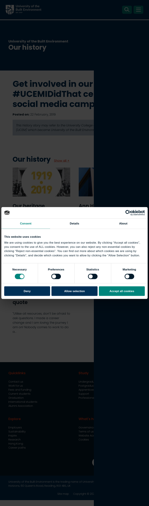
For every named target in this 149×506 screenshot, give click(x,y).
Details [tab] (74, 223)
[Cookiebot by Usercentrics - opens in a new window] (130, 213)
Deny (27, 291)
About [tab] (123, 223)
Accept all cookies (121, 291)
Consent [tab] (25, 223)
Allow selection (74, 291)
